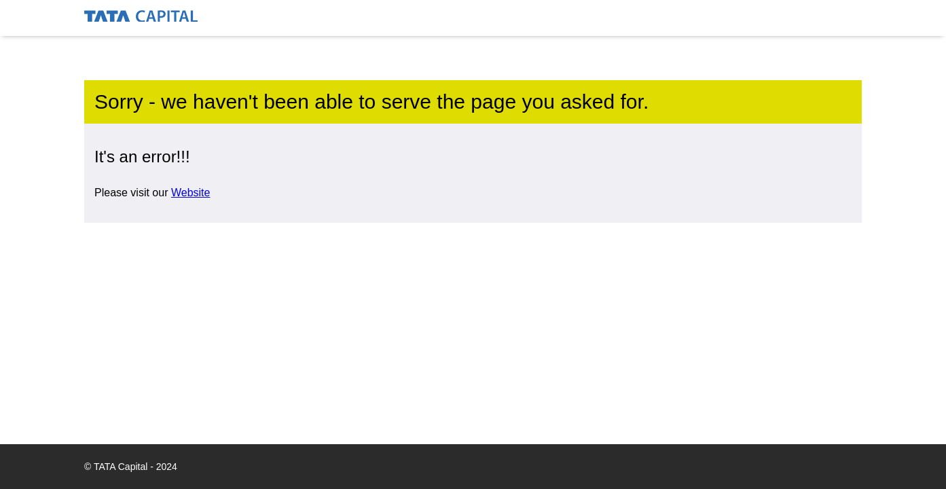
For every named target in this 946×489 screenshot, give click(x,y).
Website (191, 192)
